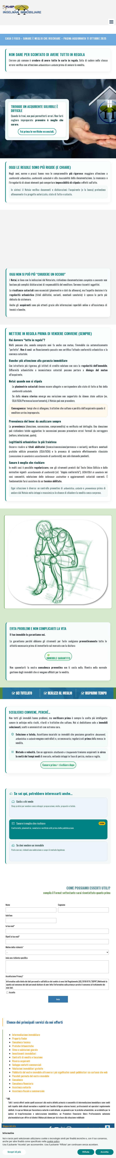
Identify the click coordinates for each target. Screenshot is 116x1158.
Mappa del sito (9, 1126)
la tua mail (10, 926)
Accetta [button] (104, 1152)
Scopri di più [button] (14, 1152)
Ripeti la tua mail (13, 936)
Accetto (12, 992)
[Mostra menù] (111, 22)
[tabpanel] (58, 890)
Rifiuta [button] (85, 1152)
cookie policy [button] (53, 1141)
